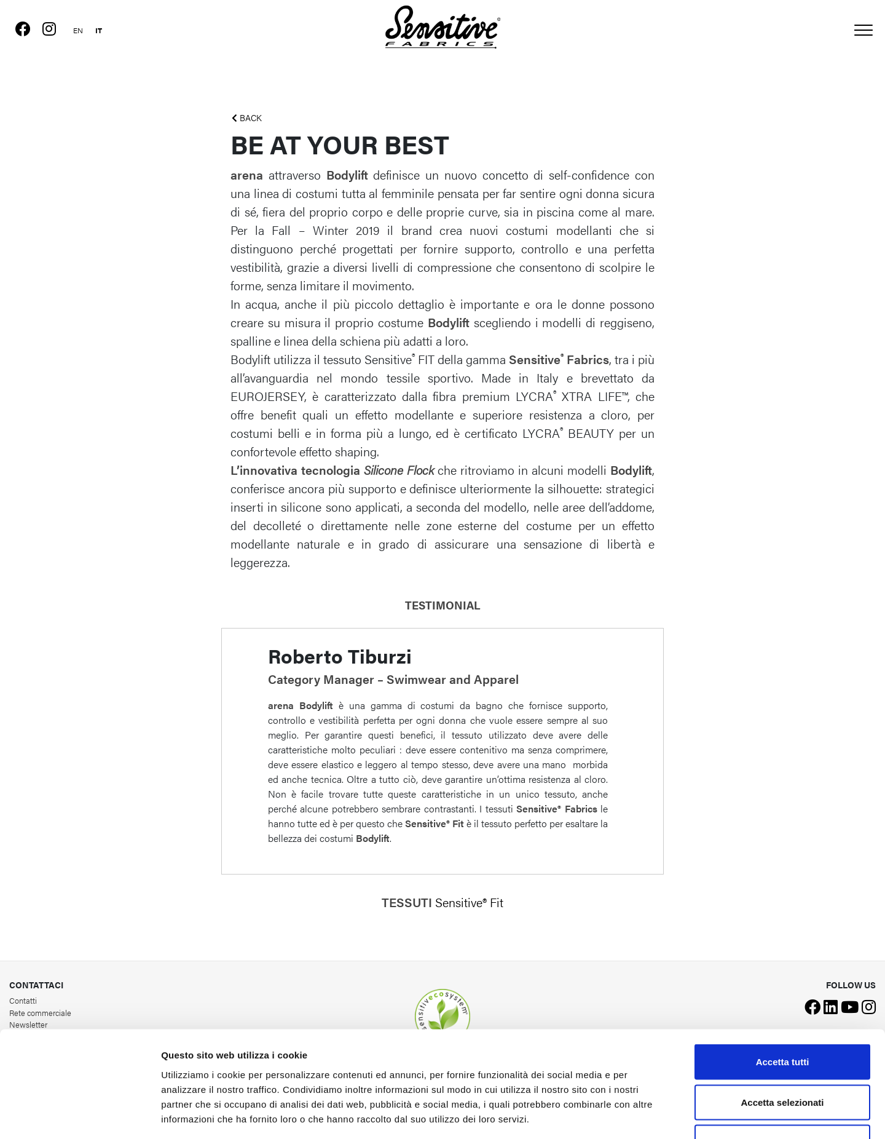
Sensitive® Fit (469, 902)
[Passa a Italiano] (99, 28)
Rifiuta (782, 1058)
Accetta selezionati (782, 1018)
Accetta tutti (782, 977)
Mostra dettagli (646, 1114)
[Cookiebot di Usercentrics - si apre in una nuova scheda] (79, 1115)
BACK (247, 118)
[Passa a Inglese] (79, 28)
